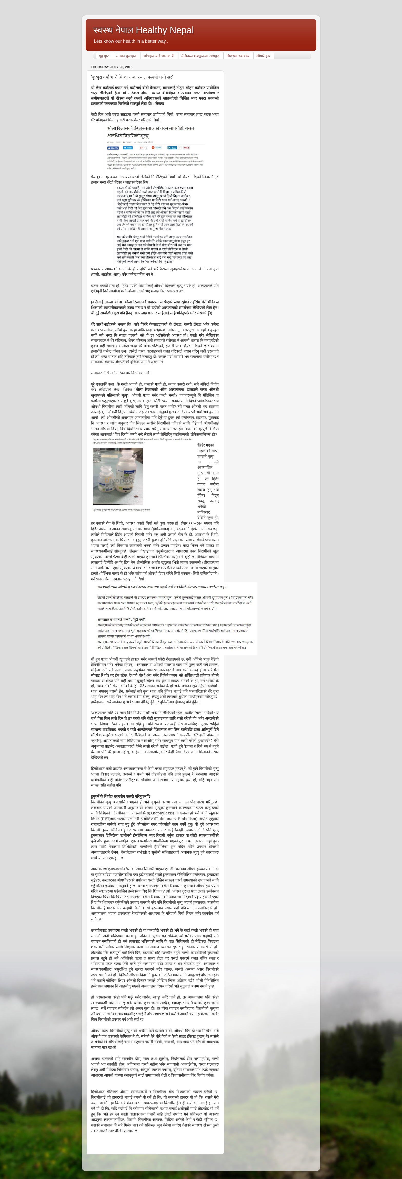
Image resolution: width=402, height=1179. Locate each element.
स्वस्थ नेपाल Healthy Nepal (143, 30)
